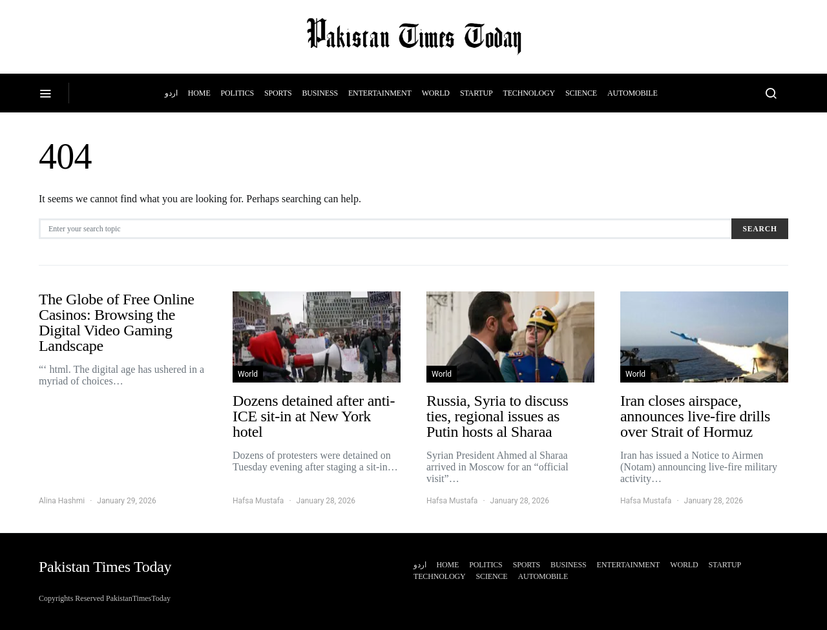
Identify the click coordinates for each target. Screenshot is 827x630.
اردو (171, 93)
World (436, 93)
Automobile (632, 93)
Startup (476, 93)
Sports (277, 93)
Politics (237, 93)
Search (759, 229)
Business (319, 93)
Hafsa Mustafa (258, 500)
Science (581, 93)
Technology (529, 93)
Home (199, 93)
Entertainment (380, 93)
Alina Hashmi (62, 500)
